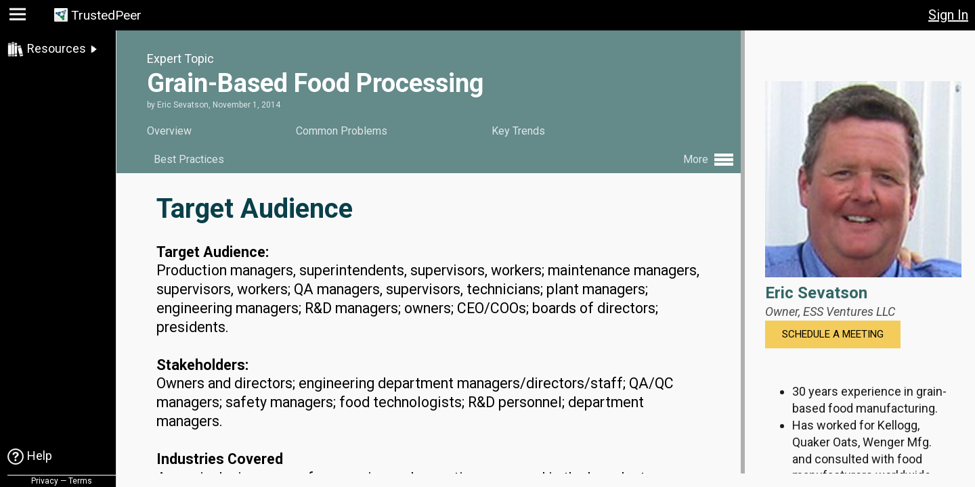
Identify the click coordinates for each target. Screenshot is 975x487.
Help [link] (39, 455)
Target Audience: (212, 250)
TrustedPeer (106, 15)
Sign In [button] (948, 15)
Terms (80, 481)
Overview (169, 130)
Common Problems (341, 130)
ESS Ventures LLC (849, 311)
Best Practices (189, 159)
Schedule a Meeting (833, 334)
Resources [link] (56, 48)
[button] (19, 17)
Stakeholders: (202, 363)
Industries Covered (219, 458)
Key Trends (518, 130)
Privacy (44, 481)
